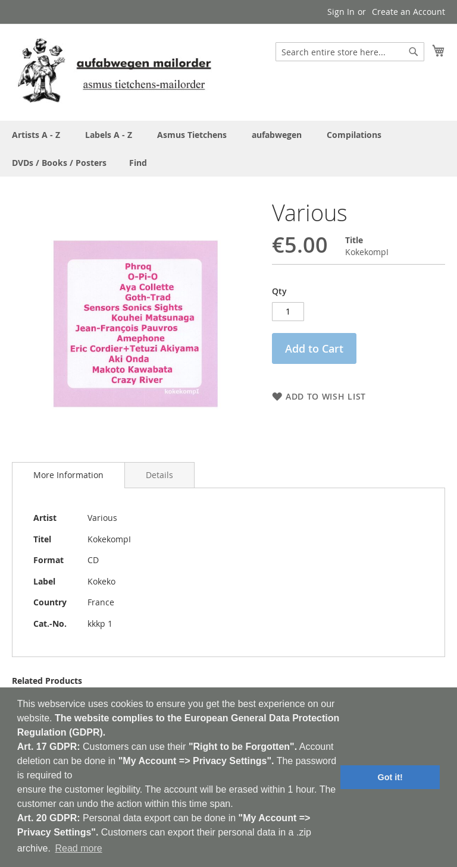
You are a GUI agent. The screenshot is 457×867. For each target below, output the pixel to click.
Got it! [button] (390, 777)
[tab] (68, 475)
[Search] (413, 51)
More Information (68, 474)
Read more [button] (78, 848)
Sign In (341, 11)
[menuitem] (138, 163)
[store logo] (114, 71)
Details (159, 474)
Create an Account (408, 11)
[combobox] (350, 51)
